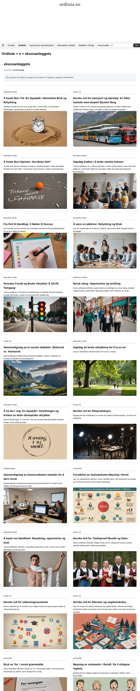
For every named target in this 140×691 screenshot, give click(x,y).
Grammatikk (103, 45)
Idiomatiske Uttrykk (66, 45)
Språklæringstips (9, 468)
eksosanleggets (38, 54)
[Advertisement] (70, 25)
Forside (11, 45)
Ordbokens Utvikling (80, 277)
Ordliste (8, 54)
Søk (136, 45)
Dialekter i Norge (86, 45)
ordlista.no (70, 4)
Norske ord (77, 92)
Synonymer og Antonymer (42, 45)
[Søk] (121, 45)
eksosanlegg (18, 70)
